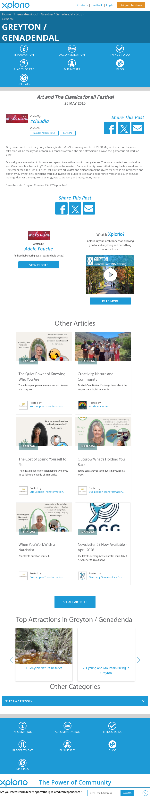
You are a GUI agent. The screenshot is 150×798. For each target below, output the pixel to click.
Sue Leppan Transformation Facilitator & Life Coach (48, 406)
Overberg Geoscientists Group (106, 577)
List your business (131, 5)
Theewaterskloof (25, 14)
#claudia (39, 121)
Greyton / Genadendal (57, 14)
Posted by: (36, 116)
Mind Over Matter (99, 406)
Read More (110, 301)
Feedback (97, 5)
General (7, 19)
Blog (79, 14)
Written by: (39, 243)
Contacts (82, 5)
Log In (109, 5)
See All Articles (75, 602)
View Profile (38, 265)
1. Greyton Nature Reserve (43, 668)
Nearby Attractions (44, 133)
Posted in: (35, 128)
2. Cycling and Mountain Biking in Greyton (106, 670)
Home (6, 14)
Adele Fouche (39, 248)
